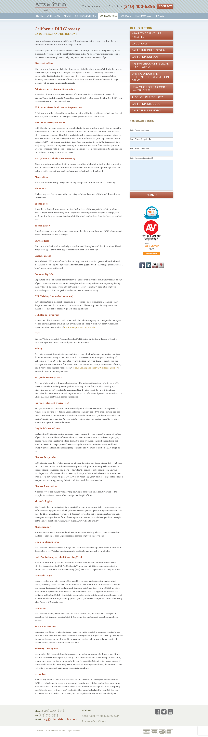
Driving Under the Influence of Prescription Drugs (150, 77)
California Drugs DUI (146, 104)
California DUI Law (145, 56)
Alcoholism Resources (148, 97)
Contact (165, 6)
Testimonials (143, 15)
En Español (53, 15)
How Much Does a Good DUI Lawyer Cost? (151, 88)
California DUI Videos (147, 110)
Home (39, 15)
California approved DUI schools (79, 327)
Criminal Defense (85, 15)
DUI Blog (125, 15)
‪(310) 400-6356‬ (139, 6)
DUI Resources (108, 15)
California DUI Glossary (148, 50)
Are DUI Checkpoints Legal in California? (150, 65)
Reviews (159, 15)
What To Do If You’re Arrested (146, 35)
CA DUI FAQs (139, 43)
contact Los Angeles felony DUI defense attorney (95, 368)
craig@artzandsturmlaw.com (59, 719)
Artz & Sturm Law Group (51, 6)
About (68, 15)
